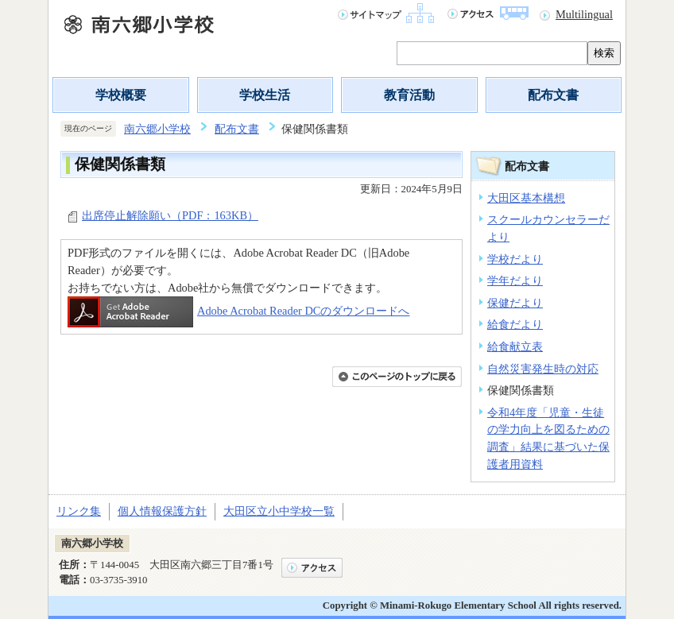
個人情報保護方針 (162, 511)
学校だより (515, 259)
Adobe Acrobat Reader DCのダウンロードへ (238, 310)
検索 (604, 53)
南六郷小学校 (157, 128)
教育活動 (409, 95)
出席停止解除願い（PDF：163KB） (170, 215)
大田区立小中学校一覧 (279, 511)
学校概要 (120, 95)
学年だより (515, 280)
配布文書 (553, 95)
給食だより (515, 324)
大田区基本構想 (526, 198)
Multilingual (584, 14)
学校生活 (264, 95)
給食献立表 (515, 346)
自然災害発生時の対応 (542, 368)
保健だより (515, 302)
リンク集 (78, 511)
